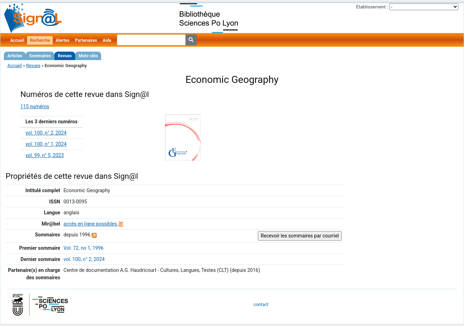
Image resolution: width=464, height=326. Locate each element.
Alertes (62, 40)
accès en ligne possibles (94, 224)
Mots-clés (88, 55)
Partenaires (86, 40)
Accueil (17, 40)
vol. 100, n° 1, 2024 (45, 144)
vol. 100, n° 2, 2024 (45, 133)
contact (261, 304)
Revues (65, 55)
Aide (107, 40)
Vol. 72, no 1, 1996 (84, 248)
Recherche (40, 40)
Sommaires (40, 55)
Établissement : (372, 6)
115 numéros (34, 106)
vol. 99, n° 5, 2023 (44, 155)
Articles (14, 55)
